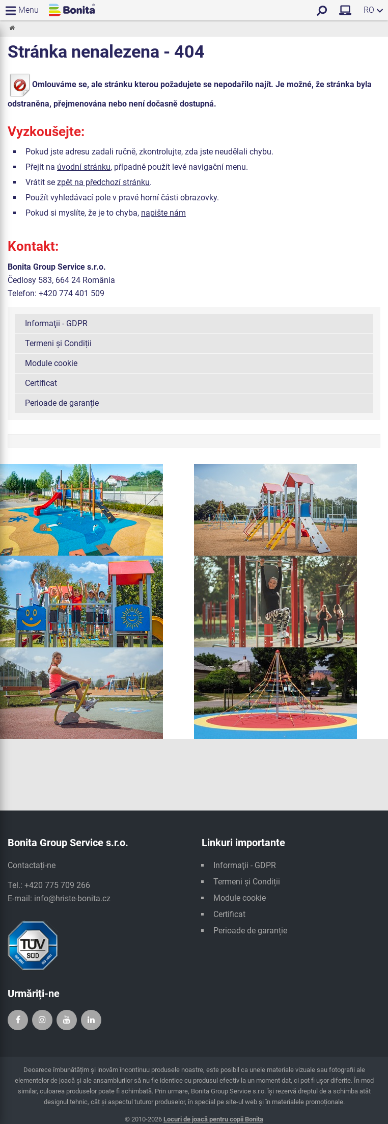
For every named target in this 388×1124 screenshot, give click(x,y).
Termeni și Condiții (58, 343)
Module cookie (51, 363)
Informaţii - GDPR (56, 323)
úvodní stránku (83, 167)
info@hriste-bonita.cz (72, 898)
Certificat (41, 383)
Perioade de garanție (62, 403)
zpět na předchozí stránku (103, 182)
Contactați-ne (32, 865)
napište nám (163, 213)
